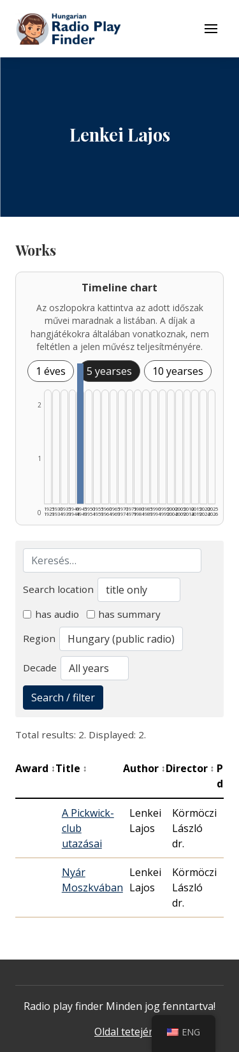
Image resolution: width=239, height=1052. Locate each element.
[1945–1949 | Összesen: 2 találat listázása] (80, 433)
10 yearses (177, 371)
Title (71, 768)
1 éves (51, 371)
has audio (51, 614)
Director (190, 768)
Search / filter (63, 697)
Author (144, 768)
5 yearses (109, 371)
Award (35, 768)
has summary (124, 614)
